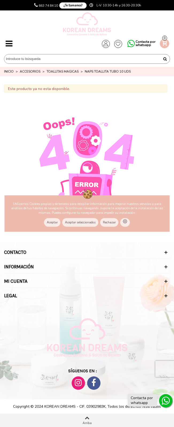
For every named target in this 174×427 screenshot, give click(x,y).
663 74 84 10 (48, 5)
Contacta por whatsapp (145, 43)
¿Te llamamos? (73, 5)
